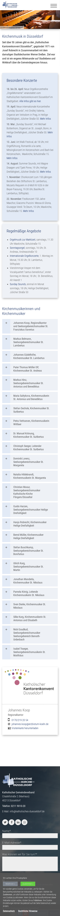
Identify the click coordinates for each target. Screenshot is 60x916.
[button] (5, 822)
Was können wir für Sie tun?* (19, 854)
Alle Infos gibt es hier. (30, 101)
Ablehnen (9, 884)
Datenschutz (9, 911)
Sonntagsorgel (17, 247)
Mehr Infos (45, 118)
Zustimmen (27, 884)
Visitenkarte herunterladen (25, 728)
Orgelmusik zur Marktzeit (22, 239)
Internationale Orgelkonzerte (24, 255)
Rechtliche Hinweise (27, 911)
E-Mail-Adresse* (11, 842)
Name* (6, 831)
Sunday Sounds (18, 284)
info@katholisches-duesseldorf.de (27, 811)
